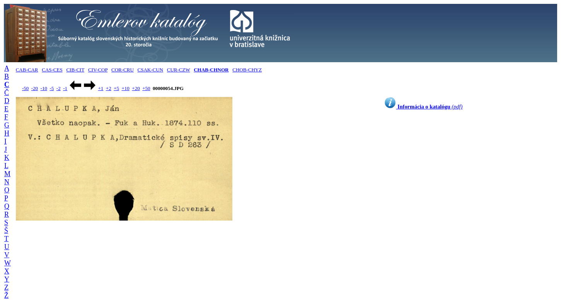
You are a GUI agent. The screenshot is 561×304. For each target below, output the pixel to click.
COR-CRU (122, 70)
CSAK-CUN (150, 70)
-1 (65, 88)
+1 (100, 88)
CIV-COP (97, 70)
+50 (146, 88)
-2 (58, 88)
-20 (34, 88)
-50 (25, 88)
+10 (126, 88)
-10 (44, 88)
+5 (116, 88)
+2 (108, 88)
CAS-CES (52, 70)
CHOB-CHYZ (247, 70)
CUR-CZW (178, 70)
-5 (51, 88)
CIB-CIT (75, 70)
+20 (136, 88)
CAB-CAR (27, 70)
